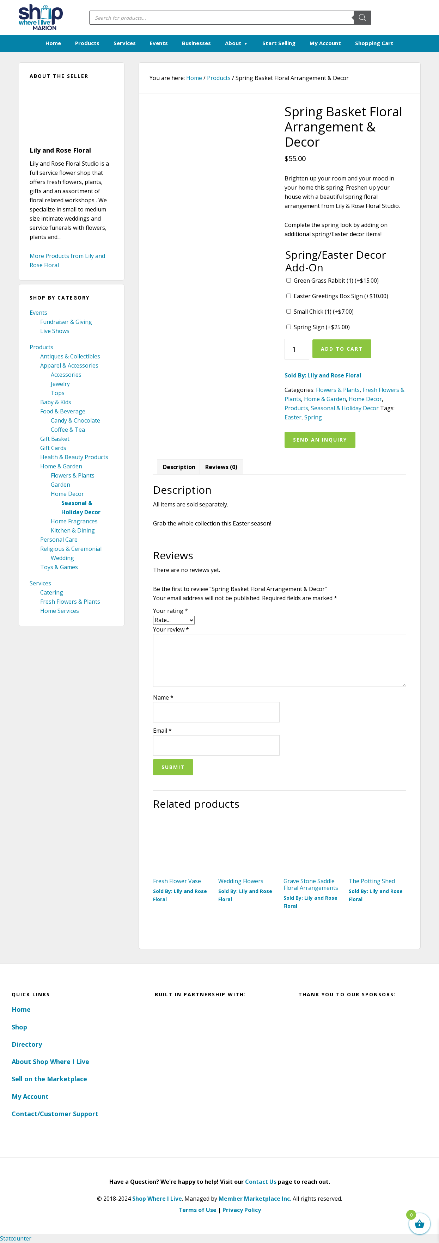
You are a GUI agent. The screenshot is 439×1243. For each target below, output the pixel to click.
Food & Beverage (62, 411)
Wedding (62, 558)
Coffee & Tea (68, 429)
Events (38, 312)
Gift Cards (53, 448)
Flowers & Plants (72, 475)
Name (163, 697)
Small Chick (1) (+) (324, 311)
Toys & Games (59, 567)
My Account (30, 1096)
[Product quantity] (297, 349)
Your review (171, 629)
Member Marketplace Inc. (255, 1198)
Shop (19, 1027)
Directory (27, 1044)
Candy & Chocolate (75, 420)
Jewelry (60, 384)
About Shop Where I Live (50, 1061)
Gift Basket (54, 439)
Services (40, 583)
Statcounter (15, 1238)
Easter (293, 417)
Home (21, 1009)
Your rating (170, 611)
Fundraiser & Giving (66, 322)
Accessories (66, 375)
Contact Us (260, 1182)
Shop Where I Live (157, 1198)
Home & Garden (61, 466)
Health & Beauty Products (74, 457)
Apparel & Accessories (69, 365)
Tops (58, 393)
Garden (60, 484)
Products (41, 347)
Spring (313, 417)
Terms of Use (197, 1210)
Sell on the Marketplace (49, 1079)
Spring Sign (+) (322, 327)
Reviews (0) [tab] (221, 467)
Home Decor (67, 494)
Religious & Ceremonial (71, 549)
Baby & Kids (55, 402)
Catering (51, 592)
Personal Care (59, 539)
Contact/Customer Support (55, 1113)
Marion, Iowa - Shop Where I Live (41, 17)
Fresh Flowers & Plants (70, 601)
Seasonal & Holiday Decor (345, 408)
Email (162, 730)
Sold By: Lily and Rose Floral (323, 375)
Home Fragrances (74, 521)
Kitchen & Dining (73, 530)
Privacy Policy (241, 1210)
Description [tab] (179, 467)
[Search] (362, 18)
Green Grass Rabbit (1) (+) (336, 280)
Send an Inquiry (320, 439)
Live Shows (54, 331)
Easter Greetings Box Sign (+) (341, 296)
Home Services (59, 611)
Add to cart (342, 348)
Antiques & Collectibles (70, 356)
